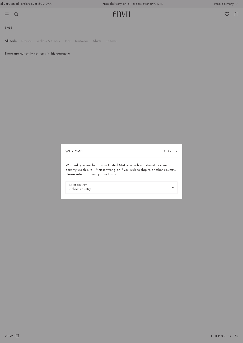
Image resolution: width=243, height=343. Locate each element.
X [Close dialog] (171, 151)
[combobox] (121, 187)
